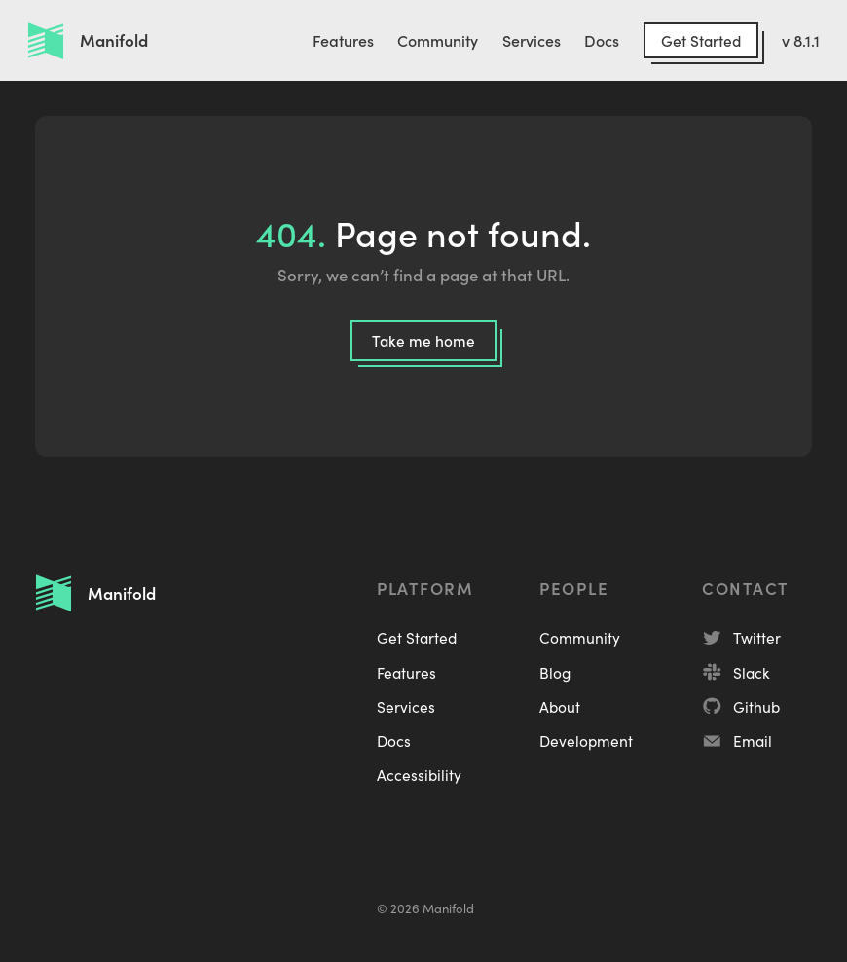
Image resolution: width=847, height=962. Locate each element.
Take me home (423, 340)
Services (531, 40)
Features (343, 40)
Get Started (701, 40)
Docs (601, 40)
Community (437, 40)
